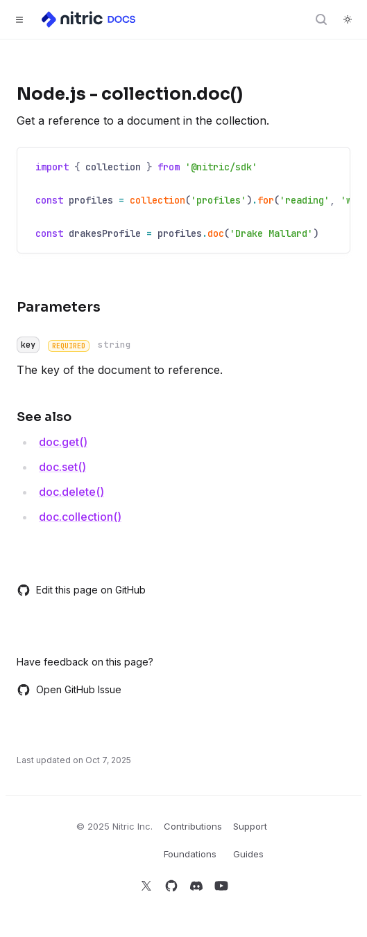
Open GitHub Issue (69, 690)
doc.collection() (80, 517)
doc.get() (63, 442)
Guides (248, 853)
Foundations (190, 853)
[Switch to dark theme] (347, 19)
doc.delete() (71, 492)
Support (250, 826)
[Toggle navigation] (19, 19)
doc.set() (62, 467)
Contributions (193, 826)
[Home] (89, 19)
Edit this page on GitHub (81, 590)
